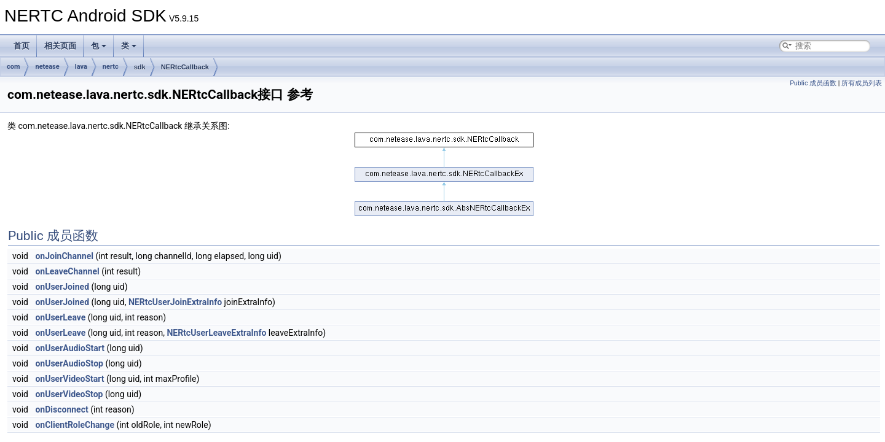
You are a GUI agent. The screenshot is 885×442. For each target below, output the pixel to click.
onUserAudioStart (69, 348)
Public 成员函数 (813, 83)
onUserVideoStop (69, 394)
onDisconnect (61, 409)
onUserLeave (60, 317)
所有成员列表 (861, 83)
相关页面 (60, 45)
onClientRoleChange (74, 425)
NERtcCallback (185, 67)
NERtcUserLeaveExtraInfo (216, 333)
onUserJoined (62, 287)
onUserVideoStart (69, 379)
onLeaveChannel (67, 271)
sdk (140, 67)
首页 (22, 45)
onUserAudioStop (69, 363)
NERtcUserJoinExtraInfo (175, 302)
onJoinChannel (64, 256)
